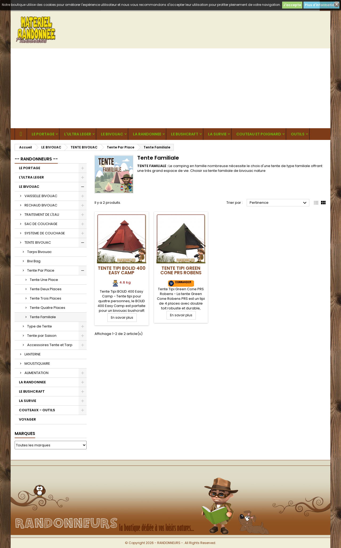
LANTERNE (33, 354)
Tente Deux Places (46, 289)
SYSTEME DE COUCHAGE (45, 233)
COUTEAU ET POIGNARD (258, 134)
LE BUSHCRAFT (184, 134)
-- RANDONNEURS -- (36, 159)
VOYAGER (27, 419)
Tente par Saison (41, 335)
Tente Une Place (44, 279)
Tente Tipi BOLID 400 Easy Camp (121, 270)
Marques (25, 433)
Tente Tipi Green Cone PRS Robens (180, 270)
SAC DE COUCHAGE (41, 223)
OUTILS (298, 134)
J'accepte (292, 5)
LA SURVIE (217, 134)
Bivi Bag (33, 261)
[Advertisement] (170, 88)
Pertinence (279, 203)
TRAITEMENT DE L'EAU (42, 214)
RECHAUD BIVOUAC (41, 205)
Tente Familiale (43, 316)
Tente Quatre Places (47, 307)
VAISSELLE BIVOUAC (41, 195)
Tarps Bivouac (39, 251)
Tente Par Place (40, 270)
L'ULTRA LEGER (77, 134)
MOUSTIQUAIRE (37, 363)
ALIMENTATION (36, 372)
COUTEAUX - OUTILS (37, 410)
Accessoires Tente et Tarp (49, 344)
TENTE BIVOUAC (38, 242)
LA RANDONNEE (147, 134)
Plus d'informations (321, 5)
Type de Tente (39, 326)
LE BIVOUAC (112, 134)
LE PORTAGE (43, 134)
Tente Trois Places (45, 298)
